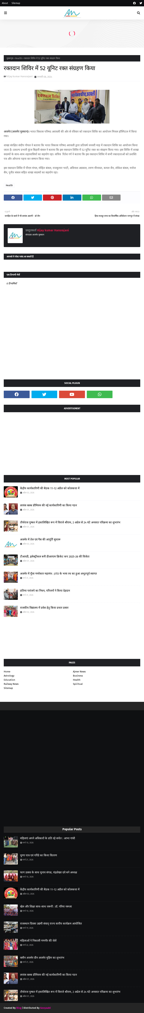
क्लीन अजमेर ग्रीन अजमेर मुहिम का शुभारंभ (42, 957)
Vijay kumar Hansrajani (20, 76)
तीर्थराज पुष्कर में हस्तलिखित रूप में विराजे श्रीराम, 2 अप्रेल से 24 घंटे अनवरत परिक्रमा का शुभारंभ (70, 522)
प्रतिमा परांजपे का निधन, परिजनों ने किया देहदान (45, 590)
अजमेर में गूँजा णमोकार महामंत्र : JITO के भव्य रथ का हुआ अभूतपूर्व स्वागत (58, 573)
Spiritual (78, 684)
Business (78, 675)
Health (18, 58)
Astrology (9, 675)
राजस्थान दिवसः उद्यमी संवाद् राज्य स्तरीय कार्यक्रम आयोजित (51, 923)
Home (7, 671)
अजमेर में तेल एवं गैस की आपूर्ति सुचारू (40, 539)
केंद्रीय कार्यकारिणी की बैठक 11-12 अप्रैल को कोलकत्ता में (50, 488)
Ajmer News (79, 671)
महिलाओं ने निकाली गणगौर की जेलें (38, 940)
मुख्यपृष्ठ (10, 58)
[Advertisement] (72, 442)
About (5, 3)
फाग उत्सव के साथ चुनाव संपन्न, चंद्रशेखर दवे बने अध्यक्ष (48, 872)
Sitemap (16, 3)
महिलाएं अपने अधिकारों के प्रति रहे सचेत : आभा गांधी (47, 838)
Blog (18, 1007)
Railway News (11, 684)
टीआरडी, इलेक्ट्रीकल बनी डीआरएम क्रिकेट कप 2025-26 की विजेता (54, 556)
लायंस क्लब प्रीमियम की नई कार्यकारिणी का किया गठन (48, 505)
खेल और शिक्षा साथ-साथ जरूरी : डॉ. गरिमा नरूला (46, 906)
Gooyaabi (45, 1007)
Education (9, 679)
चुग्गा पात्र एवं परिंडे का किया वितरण (38, 855)
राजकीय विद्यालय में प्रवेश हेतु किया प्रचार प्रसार (44, 607)
